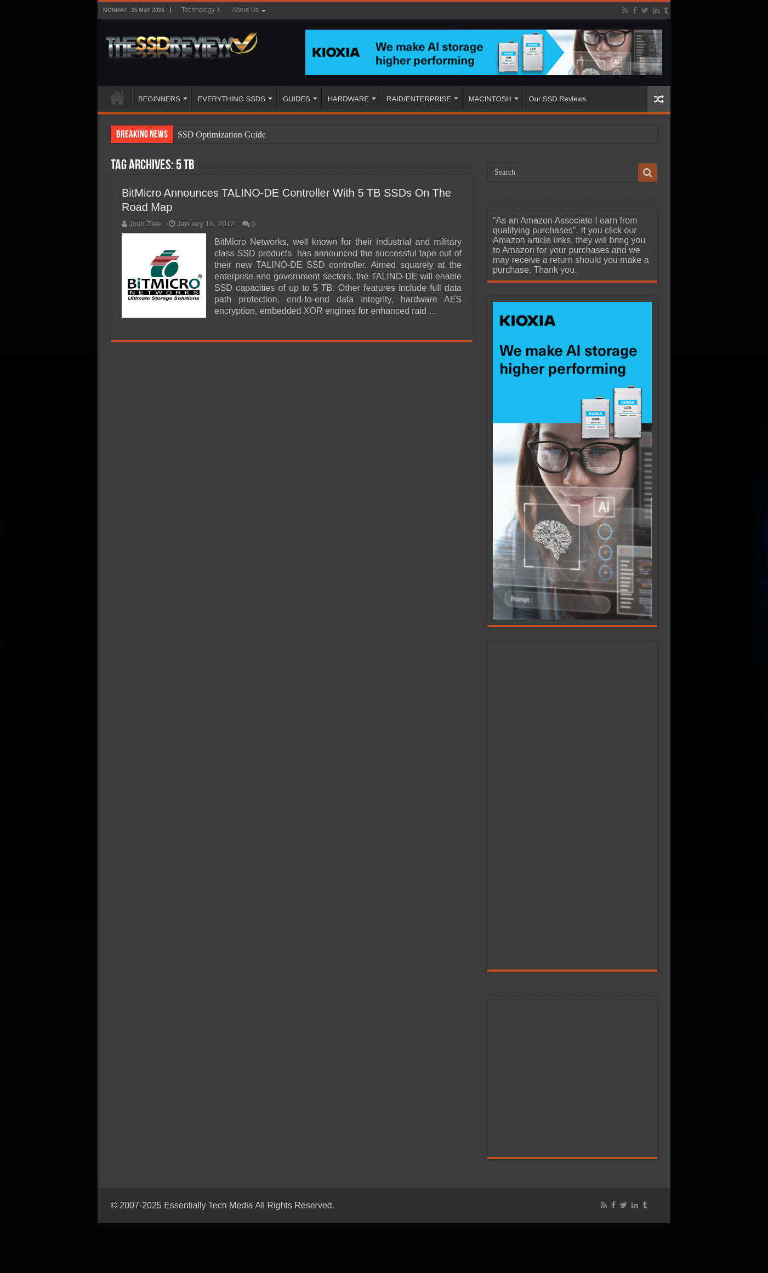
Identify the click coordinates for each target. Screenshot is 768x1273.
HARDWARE (348, 99)
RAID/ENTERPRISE (418, 99)
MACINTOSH (490, 99)
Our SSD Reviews (558, 99)
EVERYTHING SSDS (231, 99)
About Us (245, 10)
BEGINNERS (159, 99)
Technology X (201, 10)
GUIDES (296, 99)
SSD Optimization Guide (222, 134)
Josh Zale (145, 224)
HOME (117, 97)
